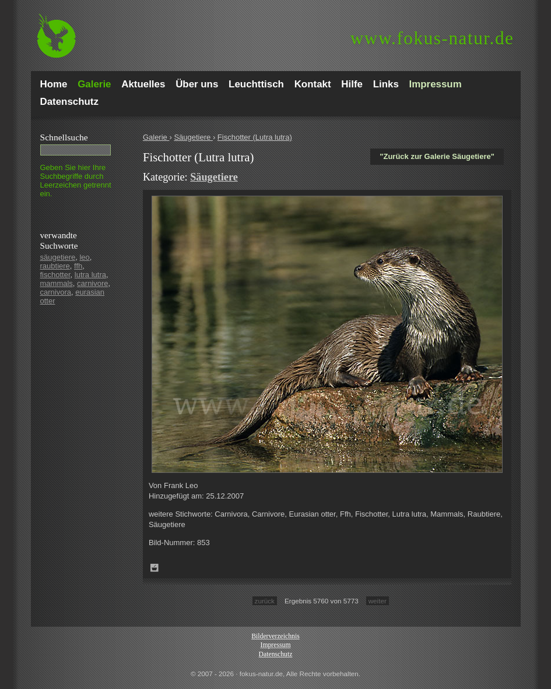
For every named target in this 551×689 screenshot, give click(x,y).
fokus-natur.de (432, 38)
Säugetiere (193, 137)
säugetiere (58, 257)
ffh (78, 266)
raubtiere (55, 266)
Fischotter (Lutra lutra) (254, 137)
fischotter (55, 274)
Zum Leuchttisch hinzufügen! (154, 568)
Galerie (156, 137)
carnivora (55, 292)
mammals (56, 283)
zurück (265, 601)
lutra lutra (90, 274)
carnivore (92, 283)
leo (84, 257)
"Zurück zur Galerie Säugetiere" (437, 156)
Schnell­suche (64, 137)
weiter (377, 601)
